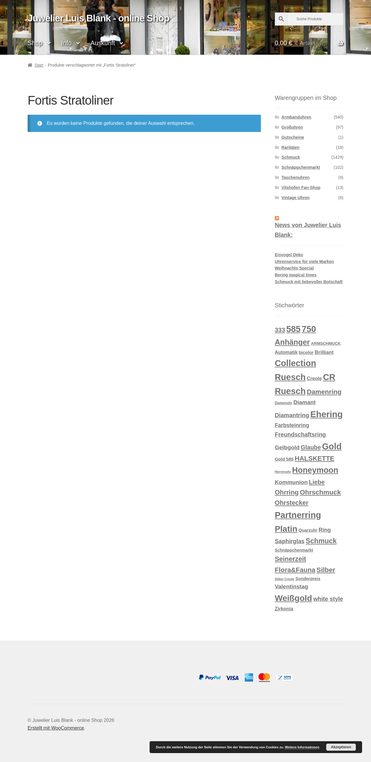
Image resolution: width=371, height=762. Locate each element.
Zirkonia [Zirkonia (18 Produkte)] (284, 608)
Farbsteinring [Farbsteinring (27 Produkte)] (292, 425)
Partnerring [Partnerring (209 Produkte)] (298, 515)
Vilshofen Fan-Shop (300, 187)
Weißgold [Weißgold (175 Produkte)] (293, 598)
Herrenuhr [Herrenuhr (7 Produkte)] (283, 471)
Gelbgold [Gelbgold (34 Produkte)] (287, 447)
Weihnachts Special (294, 268)
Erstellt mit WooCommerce (56, 727)
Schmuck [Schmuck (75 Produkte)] (321, 541)
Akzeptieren (341, 747)
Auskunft (103, 43)
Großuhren (292, 127)
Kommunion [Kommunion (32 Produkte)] (291, 482)
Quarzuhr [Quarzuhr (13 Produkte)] (308, 530)
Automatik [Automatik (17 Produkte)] (286, 352)
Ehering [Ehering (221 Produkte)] (326, 414)
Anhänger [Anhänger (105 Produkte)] (292, 342)
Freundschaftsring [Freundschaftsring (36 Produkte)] (300, 434)
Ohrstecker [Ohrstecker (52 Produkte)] (291, 502)
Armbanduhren (296, 117)
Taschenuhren (295, 177)
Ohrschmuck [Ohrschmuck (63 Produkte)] (320, 492)
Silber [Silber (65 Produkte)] (325, 570)
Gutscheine (292, 137)
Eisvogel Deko (289, 254)
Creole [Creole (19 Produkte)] (314, 378)
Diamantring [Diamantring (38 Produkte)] (292, 415)
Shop (35, 43)
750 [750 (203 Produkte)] (309, 329)
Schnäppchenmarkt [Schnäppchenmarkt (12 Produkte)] (294, 550)
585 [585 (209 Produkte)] (293, 329)
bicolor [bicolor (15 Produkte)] (306, 352)
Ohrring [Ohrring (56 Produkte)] (287, 492)
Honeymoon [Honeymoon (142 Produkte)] (315, 470)
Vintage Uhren (295, 197)
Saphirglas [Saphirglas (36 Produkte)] (290, 541)
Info (66, 43)
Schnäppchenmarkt (300, 167)
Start (39, 65)
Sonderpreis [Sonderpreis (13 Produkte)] (307, 578)
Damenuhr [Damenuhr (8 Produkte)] (283, 403)
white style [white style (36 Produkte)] (328, 599)
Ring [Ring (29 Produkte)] (325, 530)
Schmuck (290, 157)
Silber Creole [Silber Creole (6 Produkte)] (284, 579)
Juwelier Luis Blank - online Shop (98, 18)
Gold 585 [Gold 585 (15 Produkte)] (284, 459)
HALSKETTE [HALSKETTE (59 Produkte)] (314, 458)
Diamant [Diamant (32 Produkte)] (304, 402)
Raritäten (290, 147)
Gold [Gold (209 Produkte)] (332, 446)
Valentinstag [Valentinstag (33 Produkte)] (291, 586)
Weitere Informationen (302, 747)
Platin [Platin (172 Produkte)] (286, 528)
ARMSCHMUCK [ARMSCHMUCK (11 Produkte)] (326, 343)
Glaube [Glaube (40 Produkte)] (311, 447)
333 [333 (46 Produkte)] (280, 329)
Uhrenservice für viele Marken (304, 261)
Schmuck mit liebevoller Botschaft (309, 281)
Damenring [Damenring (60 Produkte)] (324, 392)
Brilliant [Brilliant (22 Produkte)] (324, 352)
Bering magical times (296, 275)
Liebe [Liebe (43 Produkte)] (317, 481)
